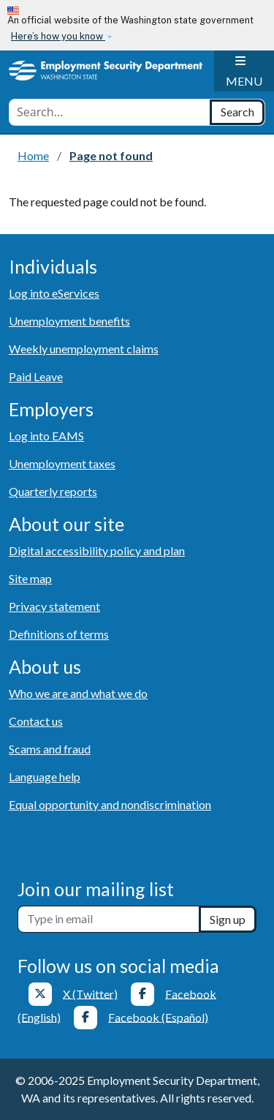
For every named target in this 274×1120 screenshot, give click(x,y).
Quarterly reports (53, 491)
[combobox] (109, 112)
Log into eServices (54, 293)
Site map (30, 578)
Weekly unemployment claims (84, 349)
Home (33, 155)
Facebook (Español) (158, 1016)
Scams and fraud (50, 749)
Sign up (228, 919)
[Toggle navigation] (244, 70)
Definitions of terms (59, 634)
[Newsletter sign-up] (108, 919)
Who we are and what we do (78, 693)
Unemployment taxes (62, 463)
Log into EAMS (46, 436)
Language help (44, 776)
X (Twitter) (90, 993)
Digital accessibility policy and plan (97, 550)
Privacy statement (54, 606)
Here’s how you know (58, 36)
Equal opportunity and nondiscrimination (110, 804)
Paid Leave (36, 376)
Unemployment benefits (69, 321)
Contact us (36, 721)
